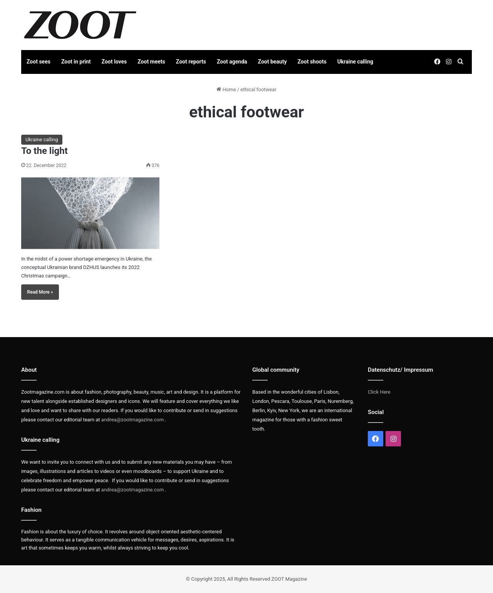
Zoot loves (114, 61)
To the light (44, 150)
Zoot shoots (312, 61)
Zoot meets (151, 61)
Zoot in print (76, 61)
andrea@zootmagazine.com (132, 420)
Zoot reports (191, 61)
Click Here (379, 392)
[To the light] (90, 213)
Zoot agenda (232, 61)
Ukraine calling (355, 61)
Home (226, 89)
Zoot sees (38, 61)
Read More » (40, 292)
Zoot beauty (272, 61)
